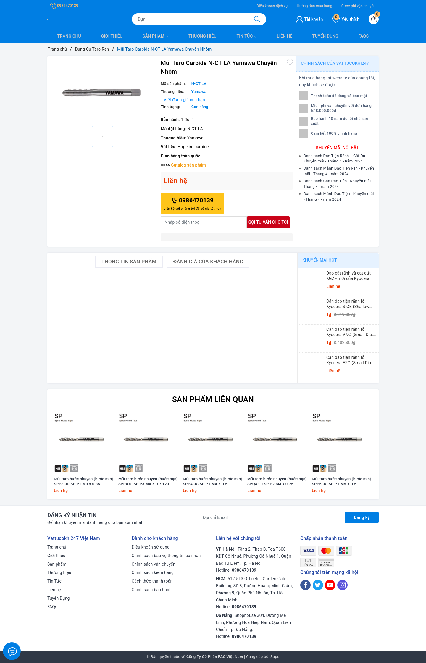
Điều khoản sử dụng (151, 547)
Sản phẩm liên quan (213, 399)
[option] (102, 90)
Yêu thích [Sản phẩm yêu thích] (345, 19)
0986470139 (64, 5)
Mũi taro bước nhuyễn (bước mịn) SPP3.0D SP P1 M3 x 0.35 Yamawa (83, 482)
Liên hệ (284, 36)
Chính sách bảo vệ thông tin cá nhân (166, 555)
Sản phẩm (156, 37)
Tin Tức (246, 37)
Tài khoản (309, 19)
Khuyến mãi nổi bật (337, 147)
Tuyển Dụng (325, 36)
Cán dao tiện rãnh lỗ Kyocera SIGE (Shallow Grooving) (347, 304)
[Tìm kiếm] (257, 19)
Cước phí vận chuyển (358, 6)
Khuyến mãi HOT (319, 260)
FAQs (363, 36)
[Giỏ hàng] (374, 19)
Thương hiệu (202, 36)
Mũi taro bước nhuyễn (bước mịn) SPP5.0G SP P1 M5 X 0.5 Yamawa (341, 482)
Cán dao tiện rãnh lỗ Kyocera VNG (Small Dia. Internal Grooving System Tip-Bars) (350, 332)
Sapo (275, 656)
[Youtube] (330, 585)
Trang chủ (69, 36)
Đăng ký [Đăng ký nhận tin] (362, 517)
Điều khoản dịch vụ (272, 6)
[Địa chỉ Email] (271, 517)
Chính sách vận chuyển (153, 564)
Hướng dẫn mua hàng (314, 6)
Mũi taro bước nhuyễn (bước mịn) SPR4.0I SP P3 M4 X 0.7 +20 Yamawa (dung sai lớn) (148, 482)
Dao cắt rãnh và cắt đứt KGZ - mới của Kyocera (348, 276)
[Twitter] (318, 585)
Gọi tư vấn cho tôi (268, 222)
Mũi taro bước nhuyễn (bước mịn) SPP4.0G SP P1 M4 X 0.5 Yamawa (212, 482)
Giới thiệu (112, 36)
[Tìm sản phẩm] (190, 19)
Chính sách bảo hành (152, 589)
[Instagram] (342, 585)
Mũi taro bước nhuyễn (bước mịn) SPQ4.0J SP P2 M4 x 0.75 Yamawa (277, 482)
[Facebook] (305, 585)
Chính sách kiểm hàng (153, 572)
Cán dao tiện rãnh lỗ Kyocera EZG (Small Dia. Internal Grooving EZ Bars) (351, 360)
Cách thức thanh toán (152, 581)
